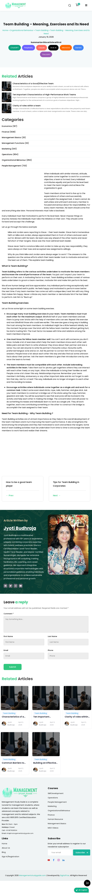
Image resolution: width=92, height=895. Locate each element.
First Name (8, 636)
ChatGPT (15, 47)
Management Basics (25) (14, 137)
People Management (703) (14, 165)
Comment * (9, 613)
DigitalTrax (64, 875)
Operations (53, 797)
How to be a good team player (22, 489)
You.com (46, 54)
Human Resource (55, 819)
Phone (50, 650)
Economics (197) (9, 126)
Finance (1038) (9, 132)
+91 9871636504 (11, 830)
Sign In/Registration (10, 856)
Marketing (52, 806)
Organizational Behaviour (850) (17, 160)
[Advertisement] (22, 189)
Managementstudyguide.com (32, 875)
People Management (57, 802)
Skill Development (55, 793)
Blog (4, 852)
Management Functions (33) (15, 143)
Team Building (41, 30)
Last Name (52, 636)
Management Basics (57, 823)
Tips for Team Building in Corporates (69, 489)
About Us (6, 848)
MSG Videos (53, 828)
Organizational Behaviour (21, 30)
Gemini (78, 47)
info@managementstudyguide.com (19, 833)
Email (6, 650)
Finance (51, 815)
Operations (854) (10, 154)
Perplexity (28, 47)
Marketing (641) (9, 149)
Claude (41, 47)
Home (5, 30)
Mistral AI (66, 47)
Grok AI (53, 47)
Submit (12, 667)
